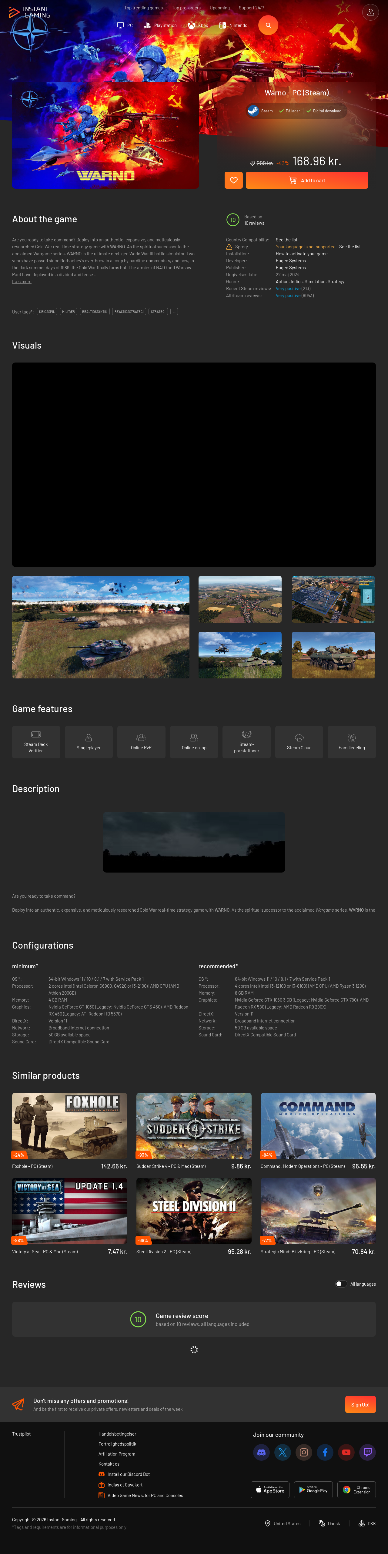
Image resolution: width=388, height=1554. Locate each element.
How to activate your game (302, 253)
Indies (297, 281)
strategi (158, 311)
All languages (355, 1283)
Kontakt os (109, 1463)
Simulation (315, 281)
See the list (286, 239)
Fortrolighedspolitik (117, 1443)
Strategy (336, 281)
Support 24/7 (251, 7)
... (174, 311)
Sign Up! (360, 1404)
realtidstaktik (94, 311)
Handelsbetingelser (117, 1433)
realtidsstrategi (129, 311)
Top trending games (143, 7)
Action (282, 281)
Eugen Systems (291, 260)
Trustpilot (21, 1433)
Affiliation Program (117, 1453)
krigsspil (47, 311)
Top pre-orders (186, 7)
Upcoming (220, 7)
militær (68, 311)
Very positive (289, 288)
